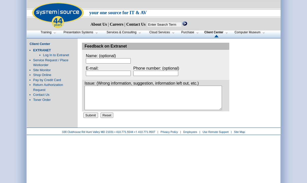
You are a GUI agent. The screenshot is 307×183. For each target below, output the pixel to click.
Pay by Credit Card (47, 80)
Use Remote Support (216, 136)
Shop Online (42, 75)
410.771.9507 (146, 136)
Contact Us (41, 95)
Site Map (239, 136)
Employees (190, 136)
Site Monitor (42, 70)
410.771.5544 (124, 136)
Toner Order (42, 100)
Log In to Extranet (56, 55)
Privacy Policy (169, 136)
